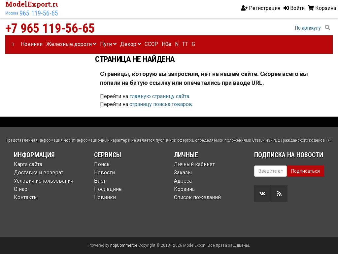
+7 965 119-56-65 (50, 28)
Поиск (102, 164)
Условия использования (43, 181)
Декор (130, 44)
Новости (104, 172)
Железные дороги (71, 44)
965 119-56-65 (38, 13)
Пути (108, 44)
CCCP (151, 44)
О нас (20, 189)
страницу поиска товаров (160, 104)
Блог (100, 181)
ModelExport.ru (32, 4)
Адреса (183, 181)
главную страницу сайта (159, 96)
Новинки (32, 44)
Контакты (26, 197)
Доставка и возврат (38, 172)
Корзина (184, 189)
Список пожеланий (197, 197)
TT (185, 44)
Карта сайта (28, 164)
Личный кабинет (194, 164)
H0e (166, 44)
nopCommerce (123, 245)
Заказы (183, 172)
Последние (108, 189)
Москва (11, 13)
